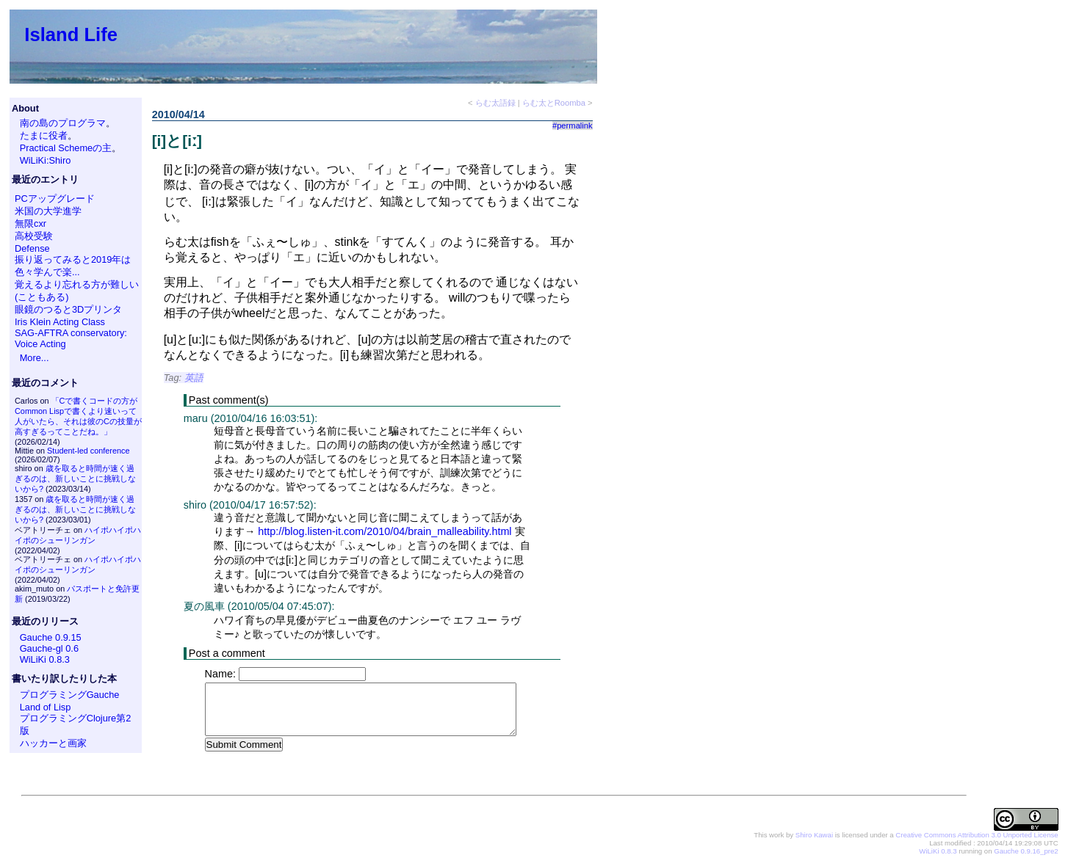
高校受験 (34, 235)
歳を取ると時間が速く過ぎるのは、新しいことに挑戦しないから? (75, 478)
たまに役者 (44, 135)
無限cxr (30, 223)
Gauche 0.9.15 (51, 637)
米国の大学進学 (48, 210)
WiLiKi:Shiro (45, 160)
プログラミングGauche (70, 694)
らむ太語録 (495, 102)
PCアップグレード (55, 198)
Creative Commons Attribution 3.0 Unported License (976, 836)
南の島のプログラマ (63, 122)
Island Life (71, 34)
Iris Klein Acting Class (60, 321)
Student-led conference (88, 450)
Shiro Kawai (814, 836)
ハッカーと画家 (53, 743)
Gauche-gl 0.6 (49, 648)
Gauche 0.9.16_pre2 (1026, 852)
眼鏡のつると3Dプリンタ (68, 309)
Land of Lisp (45, 707)
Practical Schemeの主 (66, 147)
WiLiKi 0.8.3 (45, 659)
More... (34, 357)
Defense (32, 248)
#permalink (572, 125)
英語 (193, 377)
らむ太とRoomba (553, 102)
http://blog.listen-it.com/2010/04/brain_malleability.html (384, 531)
